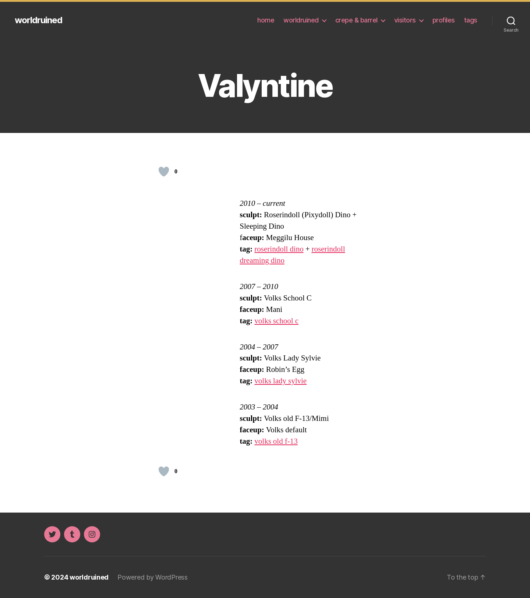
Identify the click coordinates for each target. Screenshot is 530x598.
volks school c (276, 321)
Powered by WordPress (152, 577)
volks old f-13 (275, 441)
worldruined (38, 20)
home (265, 20)
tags (470, 20)
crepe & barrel (356, 20)
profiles (443, 20)
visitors (405, 20)
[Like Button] (163, 171)
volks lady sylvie (280, 381)
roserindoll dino (278, 249)
